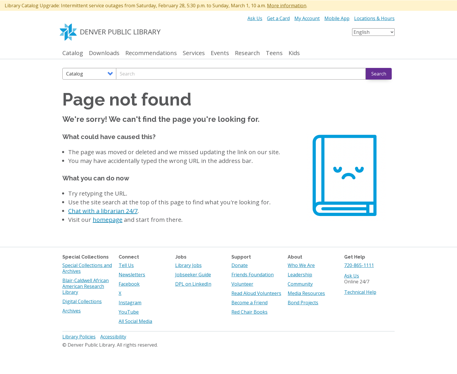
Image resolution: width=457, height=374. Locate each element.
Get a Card (278, 18)
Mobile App (336, 18)
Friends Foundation (252, 274)
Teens (274, 53)
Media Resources (306, 293)
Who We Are (301, 265)
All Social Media (135, 321)
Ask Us (254, 18)
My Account (307, 18)
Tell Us (126, 265)
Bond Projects (303, 302)
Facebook (129, 284)
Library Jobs (188, 265)
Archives (71, 311)
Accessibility (113, 336)
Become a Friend (249, 302)
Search (378, 74)
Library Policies (79, 336)
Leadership (300, 274)
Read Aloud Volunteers (256, 293)
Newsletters (132, 274)
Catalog (72, 53)
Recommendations (151, 53)
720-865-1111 (359, 265)
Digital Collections (82, 301)
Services (194, 53)
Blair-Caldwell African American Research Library (85, 286)
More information (286, 5)
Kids (294, 53)
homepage (107, 220)
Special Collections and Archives (87, 268)
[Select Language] (373, 32)
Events (220, 53)
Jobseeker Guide (193, 274)
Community (300, 284)
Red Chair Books (249, 312)
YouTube (129, 312)
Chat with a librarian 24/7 (103, 211)
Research (247, 53)
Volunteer (242, 284)
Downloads (104, 53)
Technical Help (360, 292)
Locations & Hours (374, 18)
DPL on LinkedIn (193, 284)
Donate (239, 265)
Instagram (130, 302)
